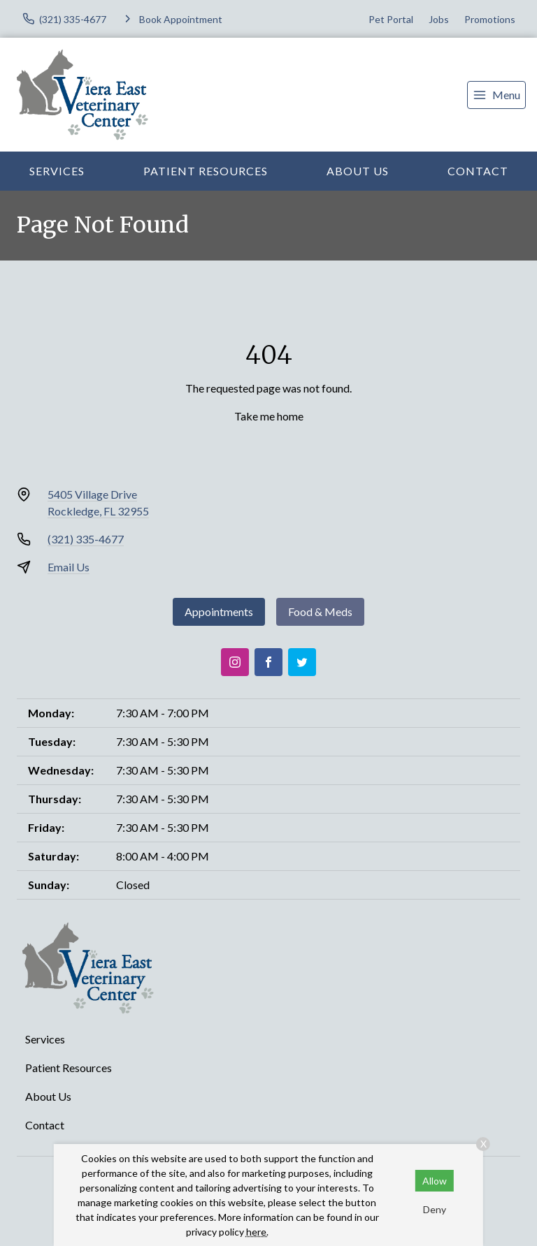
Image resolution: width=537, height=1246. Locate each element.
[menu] (496, 95)
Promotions (489, 19)
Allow (434, 1181)
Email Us (69, 566)
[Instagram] (235, 662)
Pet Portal (390, 19)
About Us (358, 170)
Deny (434, 1209)
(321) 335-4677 (86, 538)
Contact (478, 170)
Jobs (439, 19)
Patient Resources (205, 170)
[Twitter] (302, 662)
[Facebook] (268, 662)
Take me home (268, 416)
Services (57, 170)
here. (257, 1232)
